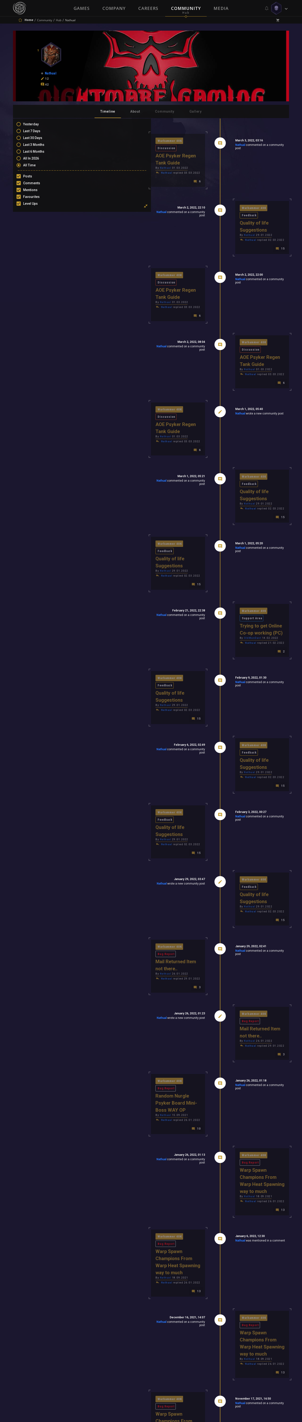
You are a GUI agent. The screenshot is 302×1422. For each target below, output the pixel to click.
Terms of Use (126, 1359)
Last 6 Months (38, 154)
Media (221, 8)
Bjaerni (215, 1214)
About (135, 111)
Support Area (248, 513)
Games (82, 8)
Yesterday (35, 126)
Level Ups (35, 206)
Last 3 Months (38, 147)
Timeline (107, 111)
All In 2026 (36, 161)
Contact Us (194, 1359)
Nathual (206, 146)
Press (101, 1359)
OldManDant (219, 533)
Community (186, 8)
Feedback (245, 194)
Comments (36, 185)
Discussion (129, 141)
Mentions (35, 192)
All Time (34, 167)
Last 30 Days (37, 140)
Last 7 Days (36, 133)
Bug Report (129, 787)
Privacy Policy (162, 1359)
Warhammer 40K (103, 141)
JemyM (217, 1219)
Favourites (36, 199)
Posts (32, 178)
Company (114, 8)
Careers (148, 8)
